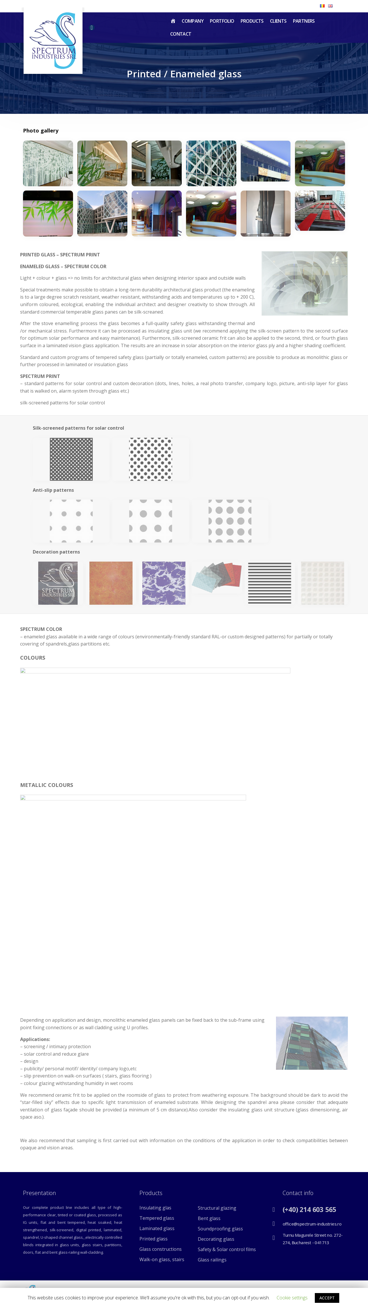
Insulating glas (155, 1208)
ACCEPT (327, 1298)
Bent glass (209, 1218)
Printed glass (153, 1239)
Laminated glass (157, 1228)
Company (193, 21)
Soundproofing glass (220, 1229)
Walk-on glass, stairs (161, 1259)
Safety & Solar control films (227, 1249)
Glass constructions (160, 1249)
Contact (180, 34)
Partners (304, 21)
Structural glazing (217, 1208)
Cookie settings (292, 1297)
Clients (278, 21)
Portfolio (222, 21)
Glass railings (212, 1260)
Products (252, 21)
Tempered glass (156, 1218)
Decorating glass (216, 1239)
